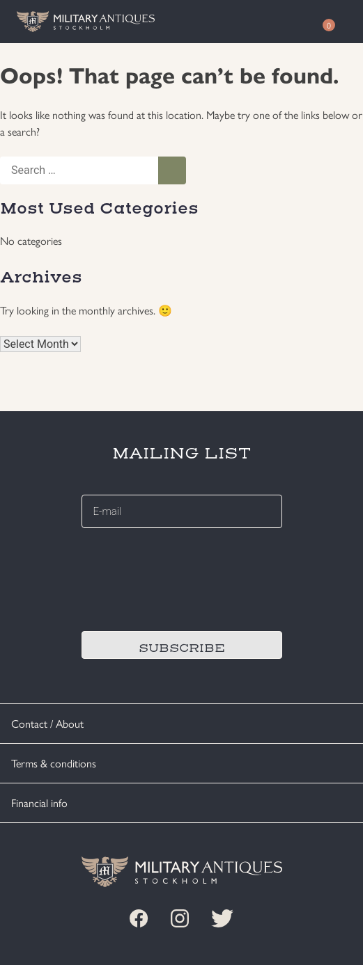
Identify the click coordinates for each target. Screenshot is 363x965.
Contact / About (47, 723)
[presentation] (187, 577)
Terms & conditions (53, 763)
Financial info (39, 803)
